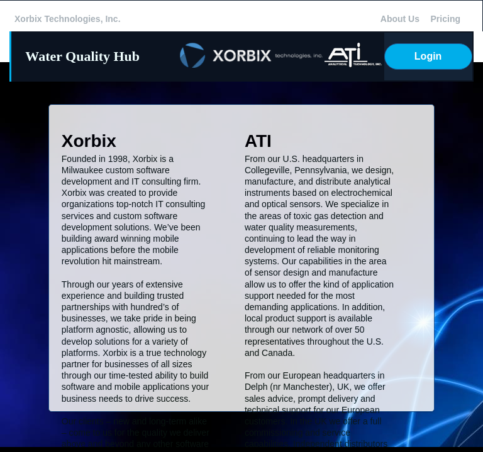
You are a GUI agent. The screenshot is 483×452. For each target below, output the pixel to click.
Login (428, 56)
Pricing (445, 19)
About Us (399, 19)
